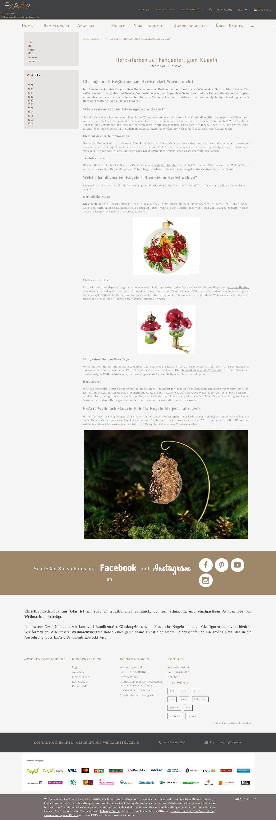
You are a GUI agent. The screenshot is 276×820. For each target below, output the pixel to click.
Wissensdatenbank (131, 670)
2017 (31, 119)
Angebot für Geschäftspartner (138, 698)
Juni (30, 42)
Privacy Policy (129, 680)
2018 (31, 115)
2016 (31, 123)
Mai (30, 45)
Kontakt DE (79, 689)
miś (188, 710)
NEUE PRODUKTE (148, 25)
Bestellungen (80, 685)
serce (196, 694)
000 (172, 694)
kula (183, 694)
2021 (31, 104)
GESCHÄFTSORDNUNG (136, 675)
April (31, 49)
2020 (31, 108)
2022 (31, 100)
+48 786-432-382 (178, 675)
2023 (31, 96)
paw (172, 702)
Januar (32, 61)
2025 (31, 89)
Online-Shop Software (226, 726)
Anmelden (78, 675)
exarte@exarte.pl (178, 670)
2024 (31, 92)
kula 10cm (200, 702)
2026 (31, 85)
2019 (31, 112)
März (31, 53)
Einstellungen (80, 680)
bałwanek (175, 719)
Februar (32, 57)
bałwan (192, 719)
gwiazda (174, 710)
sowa (184, 702)
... (252, 25)
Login (75, 670)
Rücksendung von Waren (135, 693)
